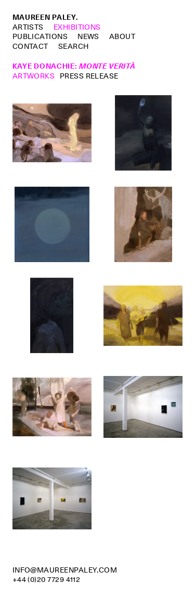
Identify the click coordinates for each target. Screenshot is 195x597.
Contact (30, 46)
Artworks (33, 76)
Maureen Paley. (45, 17)
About (122, 36)
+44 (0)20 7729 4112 (46, 579)
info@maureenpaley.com (65, 570)
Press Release (89, 76)
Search (73, 46)
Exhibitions (77, 27)
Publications (40, 36)
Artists (28, 27)
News (88, 36)
